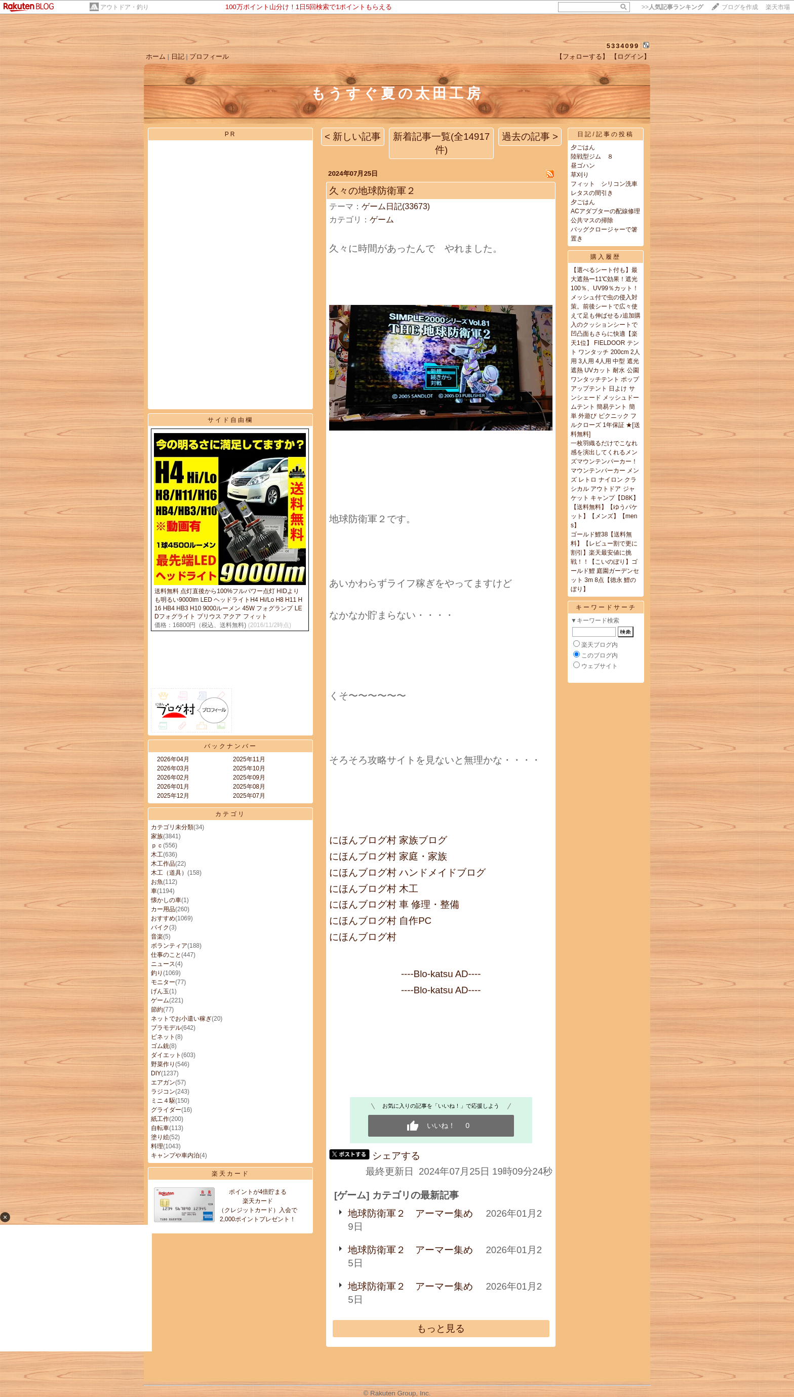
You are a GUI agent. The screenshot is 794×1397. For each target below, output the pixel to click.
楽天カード (231, 1173)
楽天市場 (778, 7)
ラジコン (163, 1091)
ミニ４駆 (163, 1100)
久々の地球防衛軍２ (372, 190)
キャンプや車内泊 (175, 1155)
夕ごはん (583, 147)
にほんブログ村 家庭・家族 (388, 856)
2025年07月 (249, 795)
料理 (157, 1146)
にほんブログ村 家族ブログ (388, 840)
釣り (157, 973)
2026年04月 (173, 759)
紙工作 (160, 1118)
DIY (156, 1073)
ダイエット (166, 1055)
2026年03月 (173, 768)
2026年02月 (173, 777)
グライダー (166, 1109)
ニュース (163, 963)
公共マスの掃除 (592, 220)
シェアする (396, 1155)
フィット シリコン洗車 (604, 183)
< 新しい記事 (353, 136)
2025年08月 (249, 786)
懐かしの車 (166, 900)
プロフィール (209, 56)
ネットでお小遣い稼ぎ (181, 1018)
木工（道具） (169, 872)
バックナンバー (230, 746)
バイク (160, 927)
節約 (157, 1009)
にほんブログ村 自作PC (380, 920)
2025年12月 (173, 795)
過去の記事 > (530, 136)
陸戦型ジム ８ (592, 156)
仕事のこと (166, 954)
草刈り (580, 174)
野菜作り (163, 1064)
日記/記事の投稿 (605, 134)
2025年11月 (249, 759)
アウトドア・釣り (124, 7)
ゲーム (160, 1000)
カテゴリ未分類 (172, 827)
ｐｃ (157, 845)
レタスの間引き (592, 193)
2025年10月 (249, 768)
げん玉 (160, 991)
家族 (157, 836)
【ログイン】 (630, 56)
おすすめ (163, 918)
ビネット (163, 1036)
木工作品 (163, 863)
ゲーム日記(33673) (396, 206)
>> (672, 7)
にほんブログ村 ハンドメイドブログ (407, 872)
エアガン (163, 1082)
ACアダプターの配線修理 (605, 211)
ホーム (156, 56)
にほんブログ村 (362, 937)
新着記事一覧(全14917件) (441, 143)
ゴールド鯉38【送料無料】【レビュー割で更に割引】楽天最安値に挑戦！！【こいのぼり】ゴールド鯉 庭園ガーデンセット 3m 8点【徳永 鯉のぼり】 (605, 562)
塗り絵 (160, 1137)
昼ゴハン (583, 165)
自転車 (160, 1128)
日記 (177, 56)
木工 (157, 854)
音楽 (157, 936)
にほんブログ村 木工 (373, 888)
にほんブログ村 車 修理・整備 (394, 904)
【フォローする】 (582, 56)
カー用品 (163, 909)
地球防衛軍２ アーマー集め (410, 1213)
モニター (163, 982)
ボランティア (169, 945)
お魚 (157, 881)
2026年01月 (173, 786)
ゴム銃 (160, 1046)
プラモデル (166, 1027)
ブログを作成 (740, 7)
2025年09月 (249, 777)
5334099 (623, 46)
